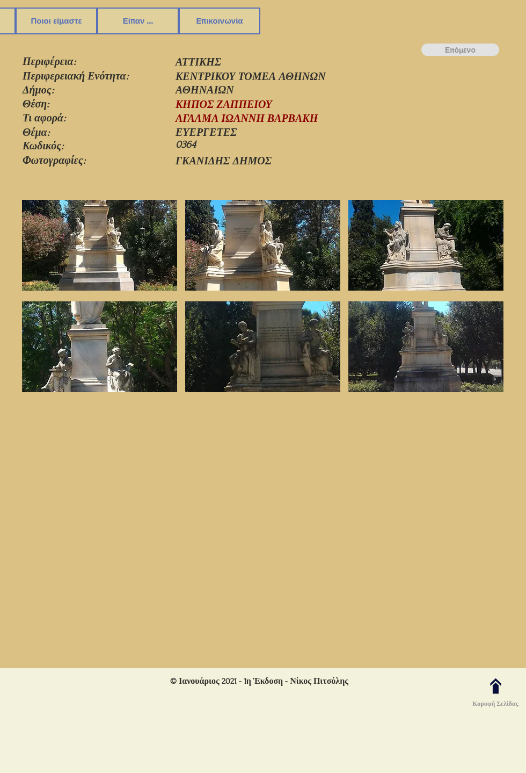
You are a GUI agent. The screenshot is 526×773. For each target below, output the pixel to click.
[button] (99, 246)
